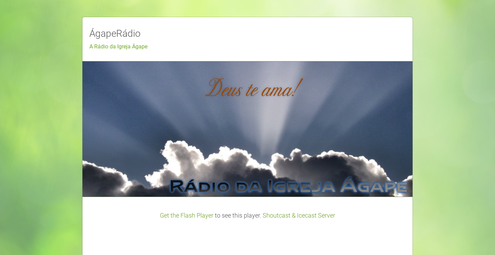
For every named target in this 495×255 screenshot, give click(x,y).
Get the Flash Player (186, 215)
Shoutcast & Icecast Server (299, 215)
